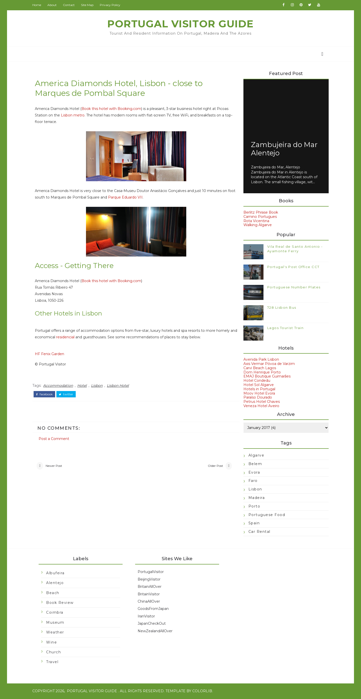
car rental (258, 532)
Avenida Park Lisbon (260, 360)
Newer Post (55, 466)
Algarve (255, 455)
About (53, 5)
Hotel (83, 386)
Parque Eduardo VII (135, 197)
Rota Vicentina (255, 221)
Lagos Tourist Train (284, 328)
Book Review (61, 603)
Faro (251, 481)
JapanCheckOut (153, 624)
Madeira (255, 498)
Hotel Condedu (255, 381)
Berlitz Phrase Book (259, 212)
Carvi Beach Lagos (258, 368)
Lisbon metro (87, 115)
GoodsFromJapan (154, 609)
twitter (67, 394)
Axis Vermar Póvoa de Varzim (267, 364)
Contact (70, 5)
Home (38, 5)
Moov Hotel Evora (258, 393)
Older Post (209, 466)
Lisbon (98, 386)
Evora (253, 472)
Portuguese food (265, 515)
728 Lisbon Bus (280, 308)
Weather (57, 632)
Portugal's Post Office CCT (292, 267)
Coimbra (56, 613)
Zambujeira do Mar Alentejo (282, 149)
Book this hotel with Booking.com (113, 109)
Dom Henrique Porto (260, 372)
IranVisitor (147, 616)
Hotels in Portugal (258, 389)
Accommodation (59, 386)
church (55, 652)
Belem (254, 464)
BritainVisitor (150, 594)
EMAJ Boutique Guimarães (265, 376)
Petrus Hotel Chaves (260, 402)
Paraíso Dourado (256, 398)
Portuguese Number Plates (292, 287)
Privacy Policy (111, 5)
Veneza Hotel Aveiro (260, 406)
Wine (53, 643)
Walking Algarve (256, 225)
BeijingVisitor (150, 580)
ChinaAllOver (150, 602)
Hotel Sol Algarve (257, 385)
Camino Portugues (258, 217)
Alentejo (56, 583)
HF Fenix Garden (51, 354)
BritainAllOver (151, 587)
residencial (88, 337)
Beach (54, 593)
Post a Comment (55, 438)
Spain (252, 523)
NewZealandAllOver (156, 631)
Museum (57, 623)
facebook (46, 394)
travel (54, 662)
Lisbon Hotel (119, 386)
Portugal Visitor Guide (181, 24)
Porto (253, 506)
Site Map (88, 5)
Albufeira (57, 573)
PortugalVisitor (152, 572)
